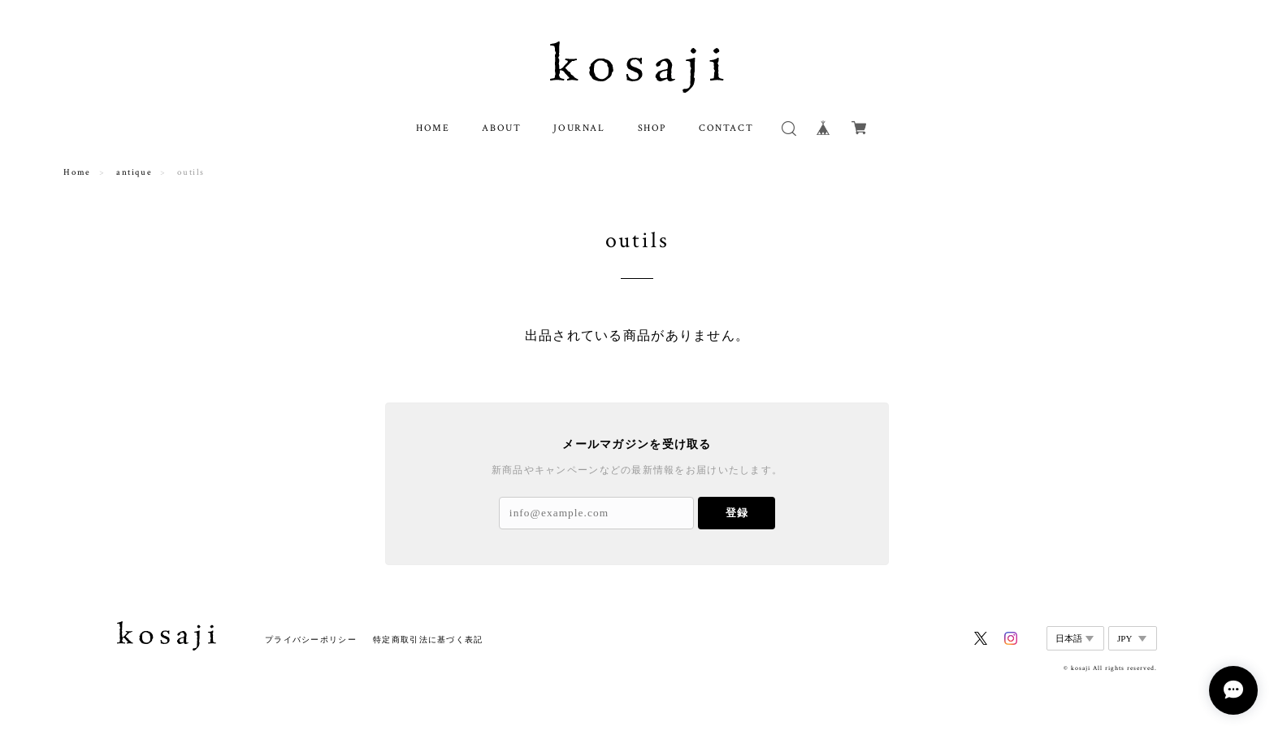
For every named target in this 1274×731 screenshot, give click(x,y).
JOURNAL (578, 128)
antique (134, 172)
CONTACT (726, 128)
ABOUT (501, 128)
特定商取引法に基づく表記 (428, 639)
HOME (432, 128)
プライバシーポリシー (311, 639)
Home (76, 172)
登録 (737, 513)
